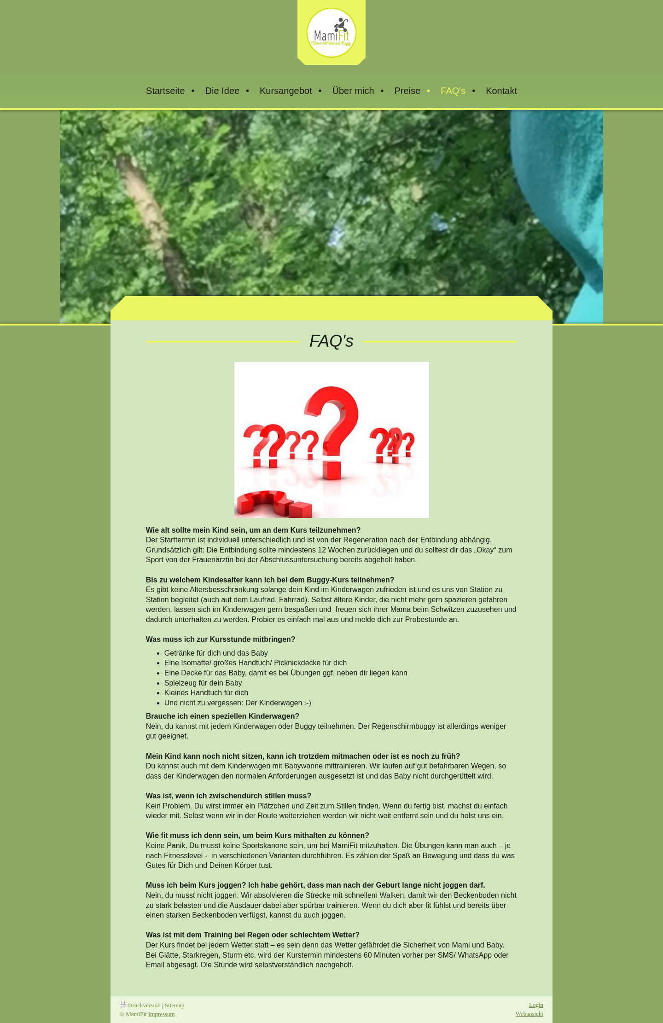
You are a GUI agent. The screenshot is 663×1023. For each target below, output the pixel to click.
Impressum (161, 1014)
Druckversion (140, 1005)
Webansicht (529, 1013)
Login (536, 1004)
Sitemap (175, 1005)
